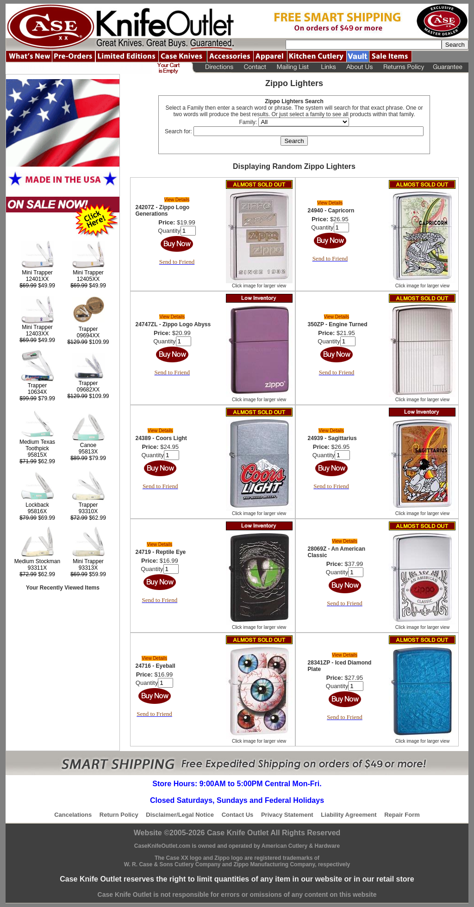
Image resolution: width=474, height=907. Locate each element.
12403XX (37, 333)
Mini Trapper (37, 272)
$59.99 (88, 574)
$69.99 (37, 518)
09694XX (88, 335)
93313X (88, 568)
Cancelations (73, 814)
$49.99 (37, 285)
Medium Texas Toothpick (37, 445)
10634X (37, 392)
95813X (88, 451)
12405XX (88, 279)
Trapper (88, 329)
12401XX (37, 279)
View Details (177, 199)
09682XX (88, 389)
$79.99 (37, 398)
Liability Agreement (348, 814)
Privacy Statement (287, 814)
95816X (37, 511)
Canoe (88, 445)
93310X (88, 511)
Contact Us (238, 814)
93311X (37, 568)
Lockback (37, 505)
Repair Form (402, 814)
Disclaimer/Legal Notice (180, 814)
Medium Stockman (37, 561)
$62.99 (37, 461)
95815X (37, 455)
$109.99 (88, 342)
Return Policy (119, 814)
